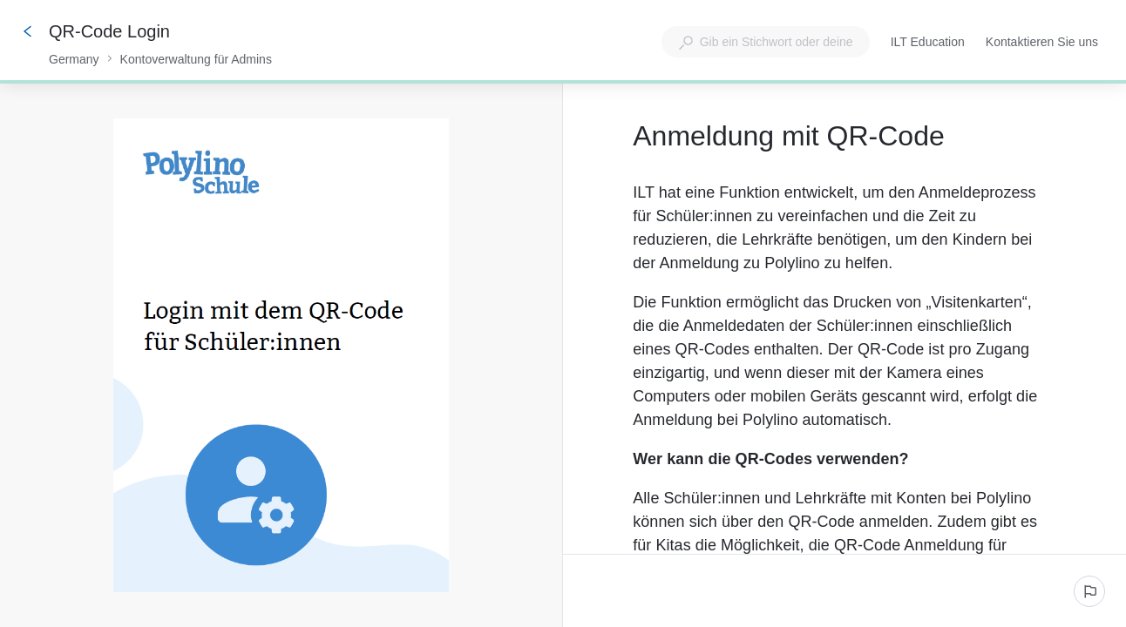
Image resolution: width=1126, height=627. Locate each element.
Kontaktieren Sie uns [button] (1042, 42)
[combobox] (765, 41)
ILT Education (928, 43)
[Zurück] (27, 31)
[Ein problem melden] (1089, 591)
